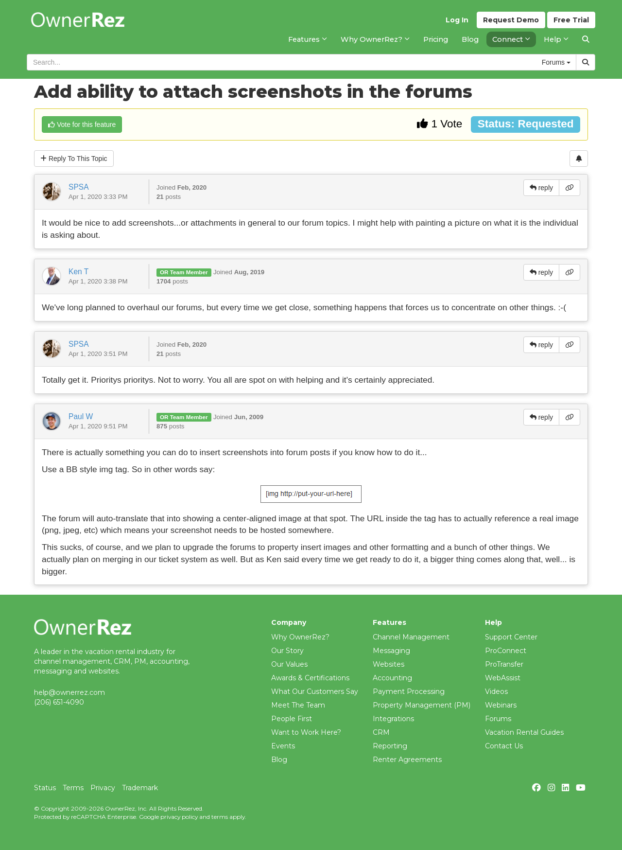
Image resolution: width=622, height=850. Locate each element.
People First (291, 718)
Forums (498, 718)
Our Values (289, 664)
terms (219, 816)
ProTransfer (504, 664)
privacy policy (179, 816)
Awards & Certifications (310, 677)
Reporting (390, 746)
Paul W (81, 416)
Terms (73, 787)
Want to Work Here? (306, 732)
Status (45, 787)
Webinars (501, 705)
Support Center (511, 637)
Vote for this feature (82, 124)
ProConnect (505, 650)
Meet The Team (298, 705)
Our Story (287, 650)
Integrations (393, 718)
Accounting (392, 677)
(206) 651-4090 (59, 702)
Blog (279, 759)
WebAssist (502, 677)
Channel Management (411, 637)
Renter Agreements (407, 759)
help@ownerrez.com (69, 692)
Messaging (391, 650)
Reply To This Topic (73, 158)
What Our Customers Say (314, 691)
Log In (457, 20)
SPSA (79, 187)
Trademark (140, 787)
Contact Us (504, 746)
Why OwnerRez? (300, 637)
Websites (388, 664)
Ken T (78, 271)
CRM (381, 732)
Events (283, 746)
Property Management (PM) (421, 705)
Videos (496, 691)
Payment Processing (409, 691)
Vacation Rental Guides (524, 732)
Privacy (102, 787)
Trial (571, 20)
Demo (511, 20)
